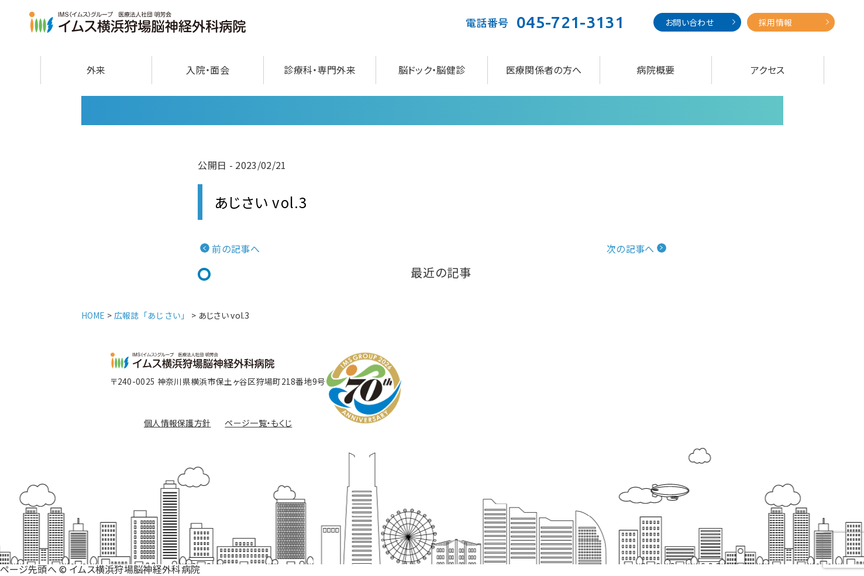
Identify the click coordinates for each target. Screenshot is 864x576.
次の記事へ (631, 249)
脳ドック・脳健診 (432, 70)
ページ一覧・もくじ (258, 423)
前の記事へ (236, 249)
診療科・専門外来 (320, 70)
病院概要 (655, 70)
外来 (96, 70)
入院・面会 (207, 70)
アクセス (767, 70)
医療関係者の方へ (544, 70)
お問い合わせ (689, 22)
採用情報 (775, 22)
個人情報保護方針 (177, 423)
